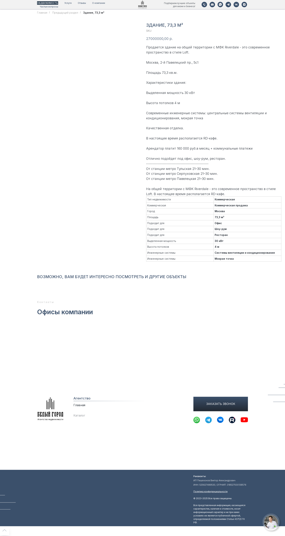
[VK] (236, 4)
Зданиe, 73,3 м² (93, 12)
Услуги (68, 3)
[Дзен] (244, 4)
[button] (271, 522)
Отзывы (82, 3)
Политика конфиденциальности (210, 491)
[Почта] (212, 4)
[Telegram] (228, 4)
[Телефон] (204, 4)
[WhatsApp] (220, 4)
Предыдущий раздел (65, 12)
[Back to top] (4, 530)
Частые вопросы (49, 6)
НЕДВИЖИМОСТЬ (47, 3)
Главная (42, 12)
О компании (98, 3)
